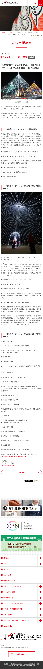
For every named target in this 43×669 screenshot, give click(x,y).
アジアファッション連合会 (13, 603)
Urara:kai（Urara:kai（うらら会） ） (16, 620)
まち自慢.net (10, 33)
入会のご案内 (8, 575)
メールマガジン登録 (29, 663)
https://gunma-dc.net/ (7, 465)
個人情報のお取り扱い (16, 663)
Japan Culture (8, 626)
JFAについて (8, 558)
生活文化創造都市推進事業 (13, 609)
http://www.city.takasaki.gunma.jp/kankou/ (13, 456)
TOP (3, 33)
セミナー (6, 569)
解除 (38, 663)
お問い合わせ (21, 654)
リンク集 (6, 663)
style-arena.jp (8, 598)
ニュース (6, 564)
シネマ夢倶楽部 (9, 592)
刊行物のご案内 (9, 581)
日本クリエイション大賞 (12, 586)
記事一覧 (21, 472)
